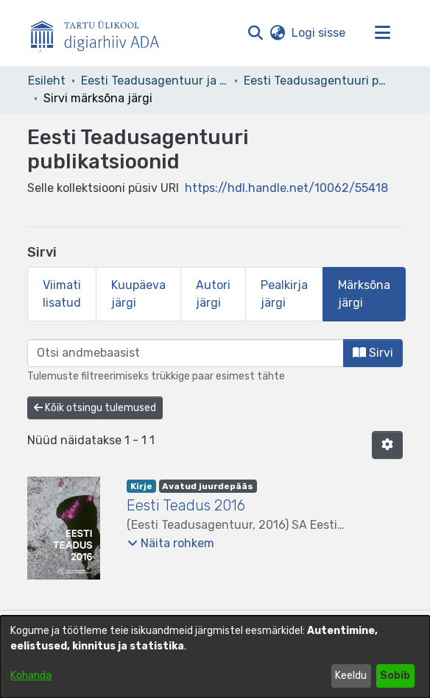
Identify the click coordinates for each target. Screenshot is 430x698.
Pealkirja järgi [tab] (284, 294)
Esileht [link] (47, 81)
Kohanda (31, 675)
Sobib (395, 675)
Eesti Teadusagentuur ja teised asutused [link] (154, 81)
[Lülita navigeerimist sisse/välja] (382, 33)
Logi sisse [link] (319, 33)
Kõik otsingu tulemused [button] (95, 408)
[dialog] (215, 657)
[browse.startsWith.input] (185, 353)
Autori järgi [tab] (213, 294)
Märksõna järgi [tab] (364, 294)
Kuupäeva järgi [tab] (138, 294)
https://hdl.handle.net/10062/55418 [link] (286, 188)
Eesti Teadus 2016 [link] (186, 505)
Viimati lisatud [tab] (62, 294)
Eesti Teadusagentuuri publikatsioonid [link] (317, 81)
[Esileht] (101, 33)
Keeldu (351, 675)
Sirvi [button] (373, 353)
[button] (255, 33)
